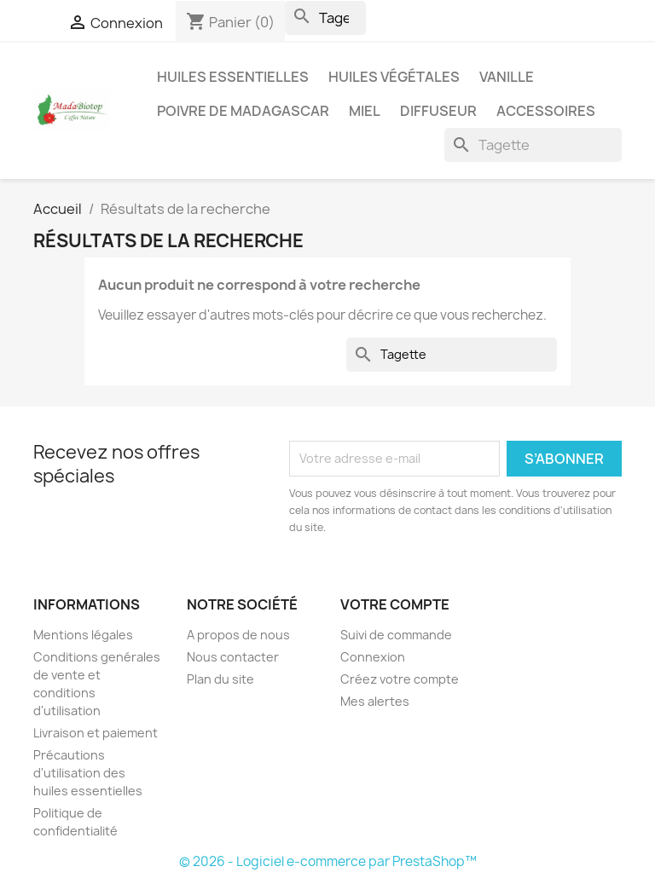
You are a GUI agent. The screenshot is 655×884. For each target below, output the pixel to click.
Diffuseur (438, 110)
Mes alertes (374, 701)
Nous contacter (233, 657)
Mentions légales (83, 635)
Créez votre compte (399, 679)
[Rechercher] (325, 18)
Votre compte (394, 604)
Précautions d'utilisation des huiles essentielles (87, 773)
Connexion (372, 657)
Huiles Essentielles (233, 76)
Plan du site (220, 679)
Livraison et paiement (95, 733)
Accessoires (545, 110)
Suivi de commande (396, 635)
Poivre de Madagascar (243, 110)
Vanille (506, 76)
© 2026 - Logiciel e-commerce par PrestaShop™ (328, 861)
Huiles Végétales (394, 76)
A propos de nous (238, 635)
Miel (364, 110)
